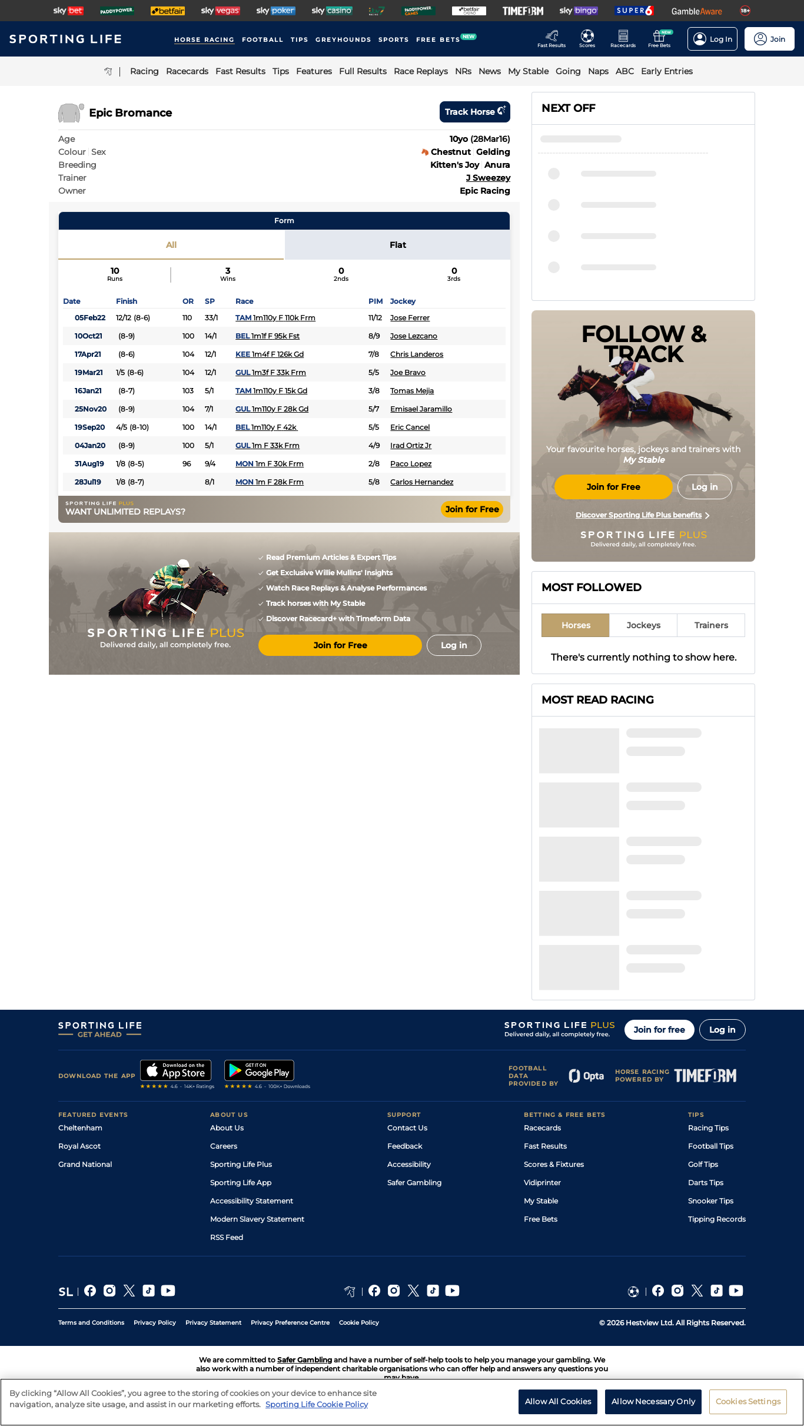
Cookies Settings (748, 1407)
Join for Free (472, 509)
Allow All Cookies (558, 1407)
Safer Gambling (414, 1182)
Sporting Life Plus (241, 1164)
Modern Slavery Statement (257, 1219)
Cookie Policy (359, 1322)
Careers (223, 1146)
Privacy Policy (155, 1322)
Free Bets (540, 1219)
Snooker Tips (710, 1200)
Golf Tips (703, 1164)
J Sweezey (488, 178)
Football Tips (710, 1146)
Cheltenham (80, 1127)
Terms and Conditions (91, 1322)
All (171, 245)
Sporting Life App (240, 1182)
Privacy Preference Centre (290, 1322)
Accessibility (409, 1164)
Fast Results (545, 1146)
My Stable (541, 1200)
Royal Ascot (79, 1146)
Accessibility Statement (251, 1200)
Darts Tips (705, 1182)
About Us (227, 1127)
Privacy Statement (213, 1322)
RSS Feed (226, 1237)
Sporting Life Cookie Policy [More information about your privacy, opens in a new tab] (316, 1410)
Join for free (659, 1029)
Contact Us (407, 1127)
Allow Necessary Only (653, 1407)
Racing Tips (708, 1127)
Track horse (475, 112)
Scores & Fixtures (554, 1164)
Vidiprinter (542, 1182)
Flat (398, 245)
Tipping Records (717, 1219)
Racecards (542, 1127)
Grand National (85, 1164)
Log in (722, 1029)
